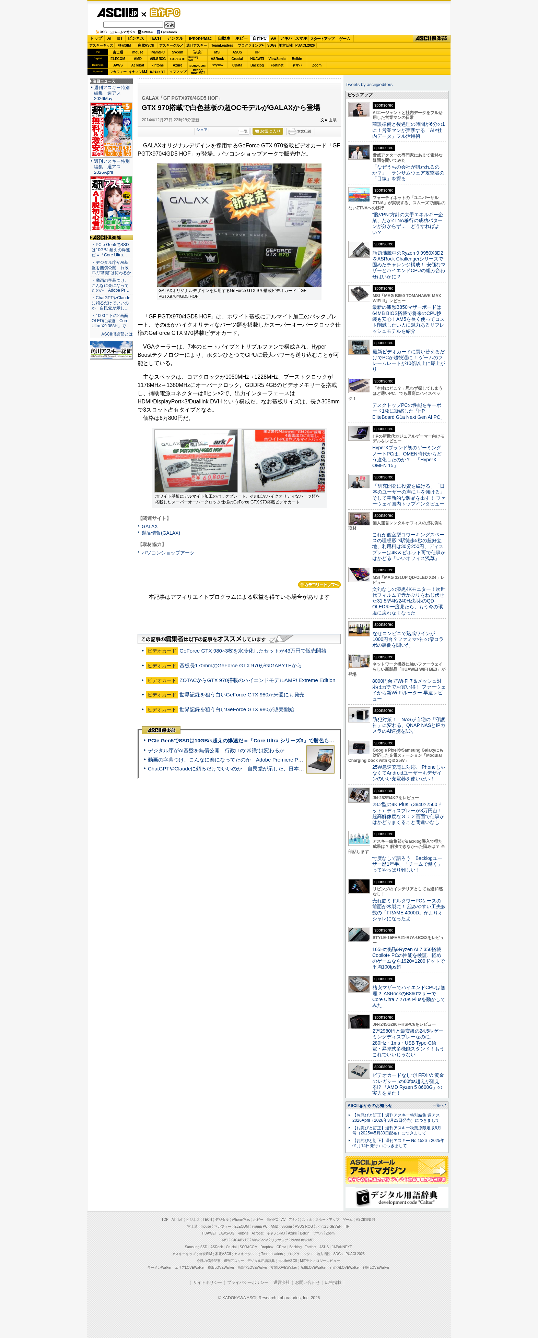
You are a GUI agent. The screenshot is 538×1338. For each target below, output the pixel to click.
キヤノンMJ (138, 72)
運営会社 (281, 1282)
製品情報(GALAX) (161, 533)
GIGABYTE (177, 59)
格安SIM (124, 45)
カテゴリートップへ (319, 584)
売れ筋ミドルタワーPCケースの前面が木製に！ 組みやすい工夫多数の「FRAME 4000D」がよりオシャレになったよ (409, 909)
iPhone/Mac (200, 38)
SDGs (272, 45)
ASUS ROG (157, 59)
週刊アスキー (196, 45)
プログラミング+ (251, 45)
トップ (96, 38)
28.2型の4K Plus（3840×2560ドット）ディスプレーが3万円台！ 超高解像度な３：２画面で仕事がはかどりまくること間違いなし (408, 813)
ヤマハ (297, 65)
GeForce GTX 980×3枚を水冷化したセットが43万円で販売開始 (252, 651)
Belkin (297, 59)
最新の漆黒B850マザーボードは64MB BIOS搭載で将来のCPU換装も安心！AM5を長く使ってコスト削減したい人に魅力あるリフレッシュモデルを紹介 (408, 318)
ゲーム (344, 39)
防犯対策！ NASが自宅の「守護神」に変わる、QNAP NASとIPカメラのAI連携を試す (408, 725)
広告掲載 (333, 1282)
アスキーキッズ (101, 45)
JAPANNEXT (158, 71)
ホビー (241, 38)
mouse (137, 52)
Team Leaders (272, 1254)
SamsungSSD (193, 58)
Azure (178, 65)
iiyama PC (260, 1226)
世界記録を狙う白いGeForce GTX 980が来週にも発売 (241, 694)
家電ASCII (146, 45)
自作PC (163, 12)
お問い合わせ (307, 1282)
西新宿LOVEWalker (252, 1267)
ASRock (217, 59)
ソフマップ (177, 72)
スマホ (301, 38)
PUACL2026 (305, 45)
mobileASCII (287, 1261)
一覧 (244, 131)
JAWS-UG (226, 1233)
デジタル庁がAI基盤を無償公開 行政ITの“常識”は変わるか (216, 750)
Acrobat (137, 65)
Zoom (316, 65)
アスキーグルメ (171, 45)
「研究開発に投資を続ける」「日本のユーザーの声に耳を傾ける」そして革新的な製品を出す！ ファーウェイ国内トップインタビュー (409, 495)
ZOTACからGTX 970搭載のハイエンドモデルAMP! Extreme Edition (257, 680)
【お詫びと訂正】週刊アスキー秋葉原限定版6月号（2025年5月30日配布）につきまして (396, 1130)
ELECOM (117, 59)
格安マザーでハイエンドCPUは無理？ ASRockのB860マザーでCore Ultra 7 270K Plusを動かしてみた (409, 996)
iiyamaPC (158, 52)
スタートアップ (322, 39)
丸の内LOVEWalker (345, 1267)
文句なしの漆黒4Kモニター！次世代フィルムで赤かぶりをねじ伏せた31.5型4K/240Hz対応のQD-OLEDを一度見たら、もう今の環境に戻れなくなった (408, 601)
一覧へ (438, 1105)
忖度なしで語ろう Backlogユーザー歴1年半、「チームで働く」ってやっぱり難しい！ (407, 864)
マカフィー (118, 72)
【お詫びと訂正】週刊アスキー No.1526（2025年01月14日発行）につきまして (398, 1143)
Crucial (237, 59)
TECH (155, 38)
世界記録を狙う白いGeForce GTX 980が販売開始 (236, 709)
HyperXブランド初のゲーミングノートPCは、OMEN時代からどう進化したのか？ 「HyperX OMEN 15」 (407, 456)
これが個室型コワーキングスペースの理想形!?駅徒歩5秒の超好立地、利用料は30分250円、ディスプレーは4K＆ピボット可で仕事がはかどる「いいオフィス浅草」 (408, 546)
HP (257, 52)
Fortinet (277, 65)
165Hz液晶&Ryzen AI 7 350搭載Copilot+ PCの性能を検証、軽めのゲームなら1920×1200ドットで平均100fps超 (408, 958)
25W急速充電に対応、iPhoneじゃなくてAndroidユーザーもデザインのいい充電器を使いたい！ (408, 773)
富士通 (118, 52)
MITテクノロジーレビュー (320, 1261)
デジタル (175, 38)
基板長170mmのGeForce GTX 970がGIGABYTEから (240, 665)
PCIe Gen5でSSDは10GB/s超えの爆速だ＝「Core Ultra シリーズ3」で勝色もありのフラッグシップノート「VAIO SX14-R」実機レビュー (308, 740)
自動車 (224, 38)
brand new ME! (302, 1240)
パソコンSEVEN (197, 51)
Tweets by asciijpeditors (369, 84)
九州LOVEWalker (313, 1267)
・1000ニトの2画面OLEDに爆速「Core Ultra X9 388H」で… (111, 320)
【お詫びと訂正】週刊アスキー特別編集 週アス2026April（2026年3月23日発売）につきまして (396, 1118)
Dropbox (217, 65)
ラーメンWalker (159, 1267)
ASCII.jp (117, 12)
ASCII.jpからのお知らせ (370, 1105)
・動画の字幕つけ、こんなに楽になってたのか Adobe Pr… (110, 285)
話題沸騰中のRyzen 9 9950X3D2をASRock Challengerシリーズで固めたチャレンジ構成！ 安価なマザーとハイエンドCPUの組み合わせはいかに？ (409, 264)
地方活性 (286, 45)
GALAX (150, 526)
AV (274, 38)
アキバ (286, 38)
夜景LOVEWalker (283, 1267)
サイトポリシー (207, 1282)
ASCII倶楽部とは (117, 334)
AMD (138, 59)
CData (237, 65)
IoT (120, 38)
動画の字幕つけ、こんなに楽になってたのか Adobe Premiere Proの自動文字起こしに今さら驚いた (264, 760)
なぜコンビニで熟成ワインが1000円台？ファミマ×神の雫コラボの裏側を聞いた (408, 639)
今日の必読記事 (209, 1261)
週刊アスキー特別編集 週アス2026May (112, 93)
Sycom (177, 52)
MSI (217, 52)
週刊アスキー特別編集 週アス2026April (112, 167)
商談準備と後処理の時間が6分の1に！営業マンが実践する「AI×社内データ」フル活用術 (408, 130)
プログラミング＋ (300, 1254)
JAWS (117, 65)
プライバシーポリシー (247, 1282)
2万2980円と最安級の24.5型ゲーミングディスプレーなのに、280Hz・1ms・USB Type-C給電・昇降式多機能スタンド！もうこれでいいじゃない (408, 1042)
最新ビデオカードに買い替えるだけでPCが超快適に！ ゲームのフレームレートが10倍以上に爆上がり (408, 360)
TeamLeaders (222, 45)
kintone (158, 65)
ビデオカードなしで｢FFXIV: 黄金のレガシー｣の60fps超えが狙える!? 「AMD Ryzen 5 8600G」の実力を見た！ (408, 1084)
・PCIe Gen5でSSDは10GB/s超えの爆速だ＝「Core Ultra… (111, 249)
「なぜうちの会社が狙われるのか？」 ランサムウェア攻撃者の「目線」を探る (408, 173)
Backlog (257, 65)
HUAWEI (257, 59)
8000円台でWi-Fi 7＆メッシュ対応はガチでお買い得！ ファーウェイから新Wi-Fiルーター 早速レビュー (409, 690)
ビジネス (136, 38)
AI (109, 38)
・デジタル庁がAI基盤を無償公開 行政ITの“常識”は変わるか (111, 267)
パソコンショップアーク (168, 553)
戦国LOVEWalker (376, 1267)
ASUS (237, 52)
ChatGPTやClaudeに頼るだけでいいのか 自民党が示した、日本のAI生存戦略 (239, 768)
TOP (165, 1219)
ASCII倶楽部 (431, 38)
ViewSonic (277, 59)
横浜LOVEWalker (221, 1267)
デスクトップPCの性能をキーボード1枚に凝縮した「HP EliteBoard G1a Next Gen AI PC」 (408, 411)
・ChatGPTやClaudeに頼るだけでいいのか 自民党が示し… (111, 303)
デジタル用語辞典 (261, 1261)
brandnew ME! (198, 72)
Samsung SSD (196, 1247)
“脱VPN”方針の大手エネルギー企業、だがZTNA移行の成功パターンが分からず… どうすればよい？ (407, 223)
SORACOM (249, 1247)
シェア (202, 129)
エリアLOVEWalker (189, 1267)
